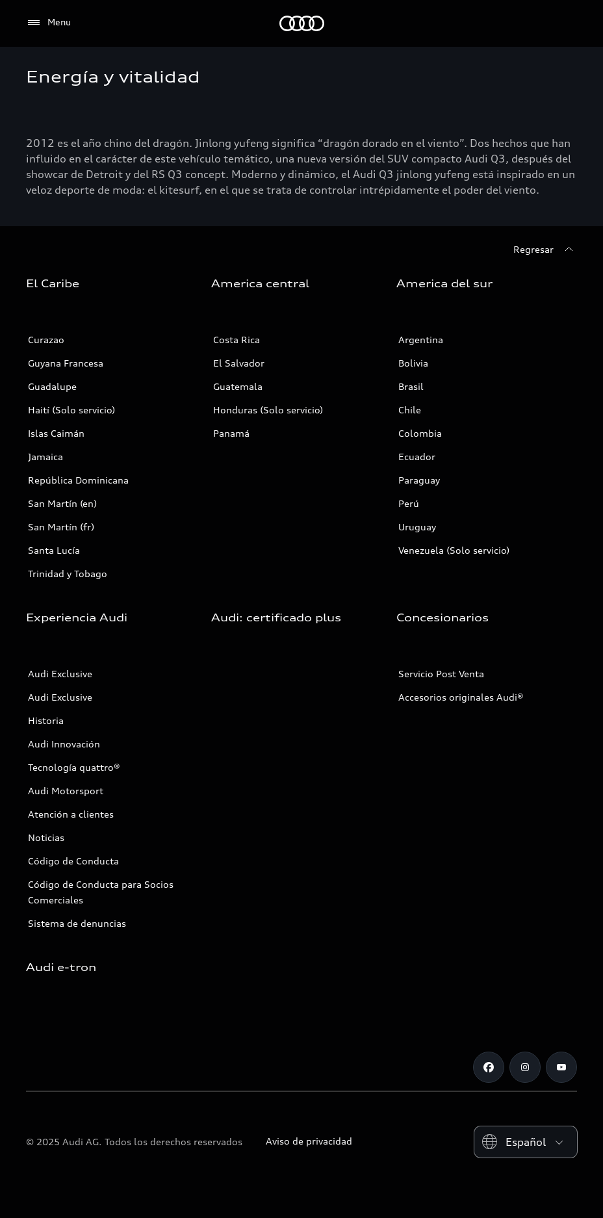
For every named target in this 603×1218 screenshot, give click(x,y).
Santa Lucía (54, 550)
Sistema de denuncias (77, 923)
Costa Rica (236, 339)
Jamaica (45, 456)
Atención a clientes (71, 814)
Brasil (411, 386)
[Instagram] (525, 1067)
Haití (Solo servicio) (71, 409)
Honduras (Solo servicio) (268, 409)
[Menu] (48, 23)
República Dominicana (78, 480)
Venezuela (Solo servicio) (453, 550)
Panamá (231, 433)
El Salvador (238, 363)
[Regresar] (545, 249)
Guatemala (238, 386)
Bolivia (413, 363)
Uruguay (417, 526)
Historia (46, 720)
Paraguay (419, 480)
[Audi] (301, 23)
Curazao (46, 339)
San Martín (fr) (61, 526)
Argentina (420, 339)
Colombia (420, 433)
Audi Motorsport (65, 790)
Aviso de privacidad (309, 1141)
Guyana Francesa (65, 363)
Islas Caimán (56, 433)
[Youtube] (561, 1067)
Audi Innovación (64, 743)
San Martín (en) (62, 503)
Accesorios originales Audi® (461, 697)
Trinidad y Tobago (67, 573)
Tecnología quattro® (74, 767)
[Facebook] (488, 1067)
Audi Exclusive (60, 673)
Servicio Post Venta (441, 673)
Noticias (46, 837)
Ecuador (416, 456)
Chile (409, 409)
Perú (408, 503)
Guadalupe (52, 386)
